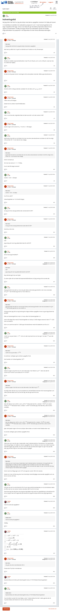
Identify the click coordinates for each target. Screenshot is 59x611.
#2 (54, 52)
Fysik (4, 9)
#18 (54, 295)
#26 (54, 451)
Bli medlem (43, 2)
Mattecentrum (19, 3)
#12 (54, 202)
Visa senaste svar (52, 608)
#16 (54, 257)
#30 (54, 526)
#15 (54, 246)
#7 (54, 118)
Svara (7, 609)
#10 (54, 169)
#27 (54, 479)
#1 (55, 33)
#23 (54, 395)
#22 (54, 375)
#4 (54, 80)
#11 (54, 181)
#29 (54, 508)
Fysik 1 (7, 9)
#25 (54, 435)
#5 (54, 92)
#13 (54, 214)
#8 (54, 130)
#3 (54, 65)
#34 (54, 603)
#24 (54, 410)
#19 (54, 327)
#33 (54, 583)
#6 (54, 107)
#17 (54, 281)
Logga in (50, 2)
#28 (54, 496)
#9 (54, 143)
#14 (54, 232)
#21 (54, 362)
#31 (54, 553)
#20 (54, 341)
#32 (54, 571)
